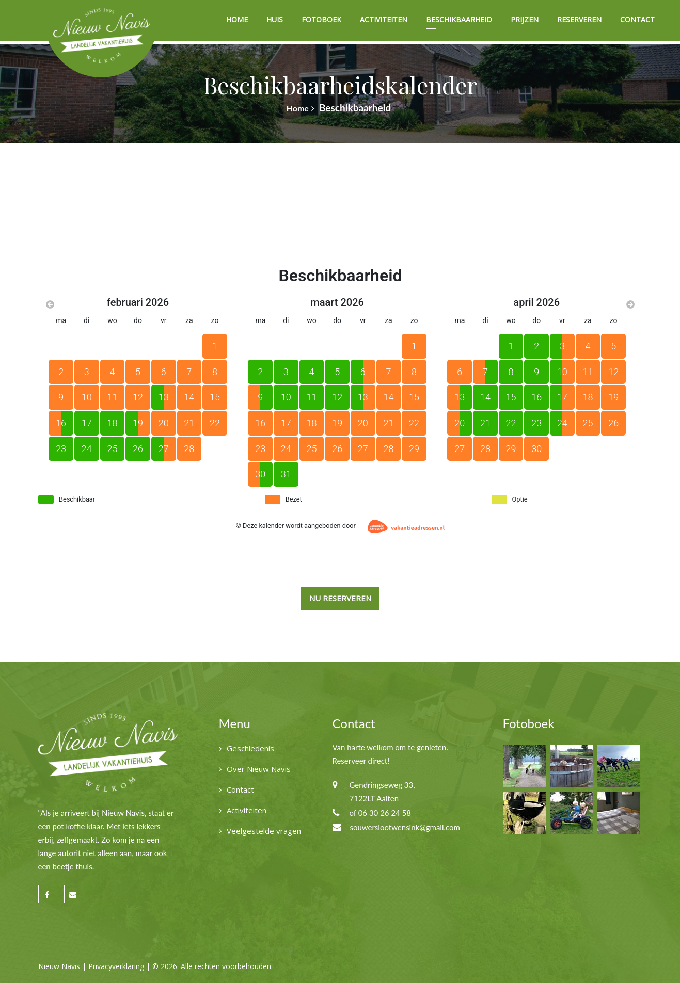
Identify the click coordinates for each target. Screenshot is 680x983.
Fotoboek (321, 19)
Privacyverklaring (116, 966)
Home (237, 19)
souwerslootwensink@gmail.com (405, 827)
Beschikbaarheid (459, 19)
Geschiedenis (250, 748)
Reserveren (579, 19)
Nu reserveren (340, 598)
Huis (274, 19)
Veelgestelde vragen (264, 831)
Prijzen (525, 19)
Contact (637, 19)
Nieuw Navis (59, 966)
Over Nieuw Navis (259, 769)
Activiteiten (383, 19)
